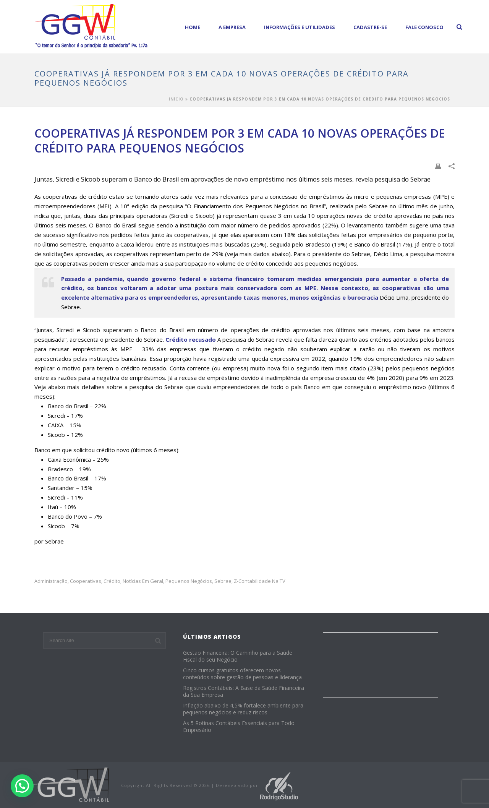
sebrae (223, 581)
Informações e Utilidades (299, 27)
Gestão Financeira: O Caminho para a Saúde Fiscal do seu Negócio (237, 656)
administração (51, 581)
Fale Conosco (424, 27)
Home (192, 27)
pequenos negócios (188, 581)
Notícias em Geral (143, 581)
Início (176, 99)
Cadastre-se (370, 27)
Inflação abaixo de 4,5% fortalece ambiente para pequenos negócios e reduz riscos (243, 709)
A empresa (232, 27)
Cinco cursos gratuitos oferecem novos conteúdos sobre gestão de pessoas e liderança (242, 674)
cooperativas (85, 581)
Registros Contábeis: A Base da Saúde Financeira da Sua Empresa (243, 691)
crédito (112, 581)
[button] (22, 785)
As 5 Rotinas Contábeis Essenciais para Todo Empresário (239, 726)
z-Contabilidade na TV (259, 581)
